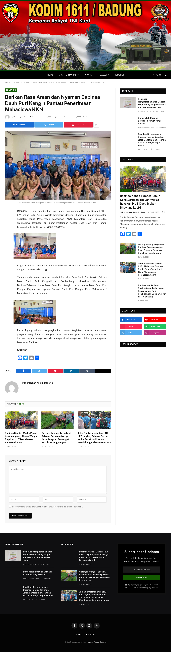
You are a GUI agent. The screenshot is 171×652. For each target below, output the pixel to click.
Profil (88, 75)
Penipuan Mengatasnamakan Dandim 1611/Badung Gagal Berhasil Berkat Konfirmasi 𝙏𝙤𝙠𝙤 (152, 103)
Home (50, 75)
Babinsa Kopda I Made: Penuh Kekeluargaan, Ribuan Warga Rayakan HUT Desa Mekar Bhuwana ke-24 (21, 438)
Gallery (104, 75)
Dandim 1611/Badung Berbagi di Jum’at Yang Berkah (149, 121)
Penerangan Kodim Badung (25, 117)
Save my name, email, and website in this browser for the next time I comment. (47, 507)
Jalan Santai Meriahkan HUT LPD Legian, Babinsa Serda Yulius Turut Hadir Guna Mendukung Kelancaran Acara (94, 438)
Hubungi (119, 75)
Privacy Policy (142, 588)
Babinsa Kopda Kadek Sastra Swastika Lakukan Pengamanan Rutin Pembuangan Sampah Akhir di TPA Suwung (152, 291)
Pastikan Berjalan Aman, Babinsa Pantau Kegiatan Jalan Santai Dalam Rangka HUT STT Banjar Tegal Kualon (152, 140)
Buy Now (90, 635)
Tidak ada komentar (64, 117)
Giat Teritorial (67, 75)
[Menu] (6, 75)
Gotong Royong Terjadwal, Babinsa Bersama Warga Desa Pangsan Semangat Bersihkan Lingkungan (56, 438)
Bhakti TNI (11, 90)
